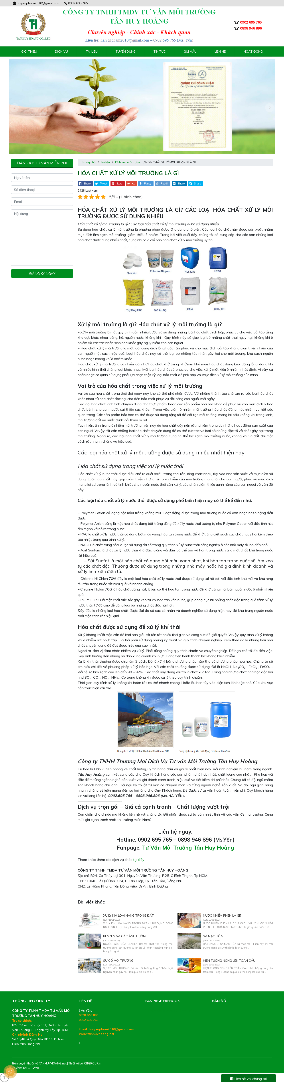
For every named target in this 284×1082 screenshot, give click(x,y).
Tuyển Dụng (126, 52)
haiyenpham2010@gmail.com (36, 3)
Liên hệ (220, 52)
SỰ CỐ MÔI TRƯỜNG (118, 961)
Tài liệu (92, 52)
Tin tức (160, 52)
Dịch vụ (61, 52)
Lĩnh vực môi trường (128, 162)
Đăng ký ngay (42, 273)
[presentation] (14, 107)
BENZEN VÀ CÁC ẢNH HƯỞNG (125, 936)
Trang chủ (89, 162)
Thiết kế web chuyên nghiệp (60, 1068)
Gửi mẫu (190, 52)
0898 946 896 (88, 1015)
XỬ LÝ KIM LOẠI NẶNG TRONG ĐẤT (128, 916)
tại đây (138, 859)
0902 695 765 (76, 3)
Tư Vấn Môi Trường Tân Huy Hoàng (188, 847)
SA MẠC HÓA (213, 936)
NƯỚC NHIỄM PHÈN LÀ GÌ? (222, 916)
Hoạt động (253, 52)
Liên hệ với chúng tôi (248, 1078)
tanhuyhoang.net (101, 1034)
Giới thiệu (29, 52)
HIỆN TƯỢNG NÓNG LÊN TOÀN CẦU (229, 961)
